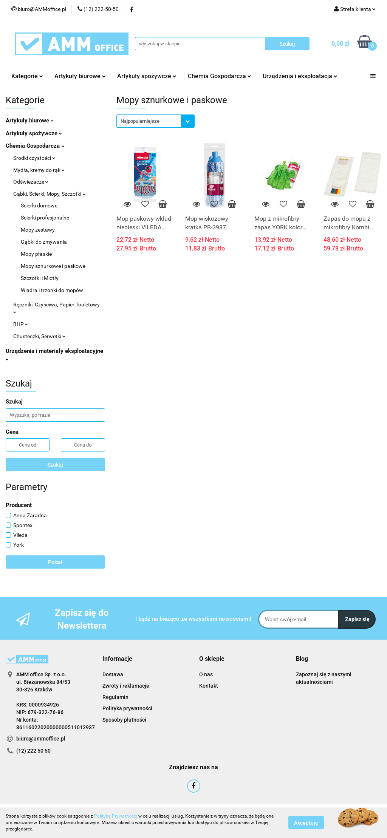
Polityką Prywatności (115, 816)
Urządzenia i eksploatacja (300, 76)
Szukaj (55, 465)
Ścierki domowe (39, 206)
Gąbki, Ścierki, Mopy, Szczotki (49, 194)
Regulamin (115, 697)
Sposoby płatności (124, 720)
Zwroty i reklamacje (125, 686)
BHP (20, 324)
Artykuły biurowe (80, 76)
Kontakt (208, 686)
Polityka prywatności (127, 708)
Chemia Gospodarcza (219, 76)
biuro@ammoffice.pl (40, 739)
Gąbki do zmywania (44, 242)
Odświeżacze (30, 182)
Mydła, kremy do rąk (39, 170)
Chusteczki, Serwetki (39, 336)
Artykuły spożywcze (146, 76)
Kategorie (27, 76)
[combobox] (155, 121)
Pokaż (55, 562)
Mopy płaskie (36, 254)
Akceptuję (306, 823)
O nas (206, 674)
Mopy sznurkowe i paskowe (53, 266)
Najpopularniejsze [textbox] (140, 121)
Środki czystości (34, 158)
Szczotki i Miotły (40, 278)
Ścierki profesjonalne (45, 218)
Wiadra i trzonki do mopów (52, 290)
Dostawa (112, 674)
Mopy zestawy (38, 230)
